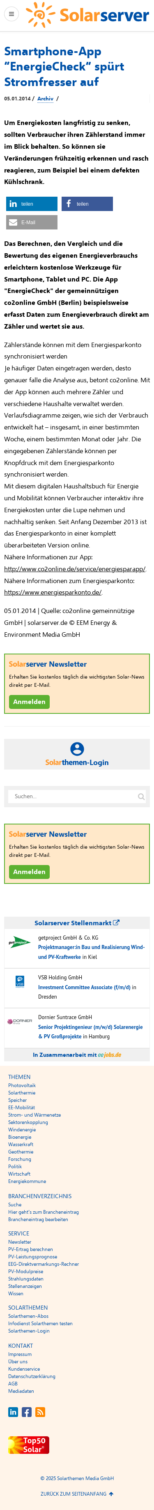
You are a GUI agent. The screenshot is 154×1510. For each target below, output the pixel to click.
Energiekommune (27, 1181)
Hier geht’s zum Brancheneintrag (43, 1212)
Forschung (19, 1159)
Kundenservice (24, 1369)
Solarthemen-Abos (28, 1316)
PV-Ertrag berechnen (30, 1249)
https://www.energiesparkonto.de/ (52, 592)
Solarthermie (21, 1093)
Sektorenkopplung (28, 1122)
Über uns (18, 1361)
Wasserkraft (20, 1144)
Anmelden (29, 701)
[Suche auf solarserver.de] (141, 796)
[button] (31, 204)
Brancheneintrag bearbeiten (38, 1219)
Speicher (17, 1100)
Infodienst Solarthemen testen (40, 1323)
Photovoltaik (22, 1085)
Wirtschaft (19, 1174)
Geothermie (20, 1152)
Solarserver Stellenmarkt (77, 923)
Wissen (15, 1293)
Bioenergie (19, 1137)
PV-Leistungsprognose (32, 1256)
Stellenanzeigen (25, 1286)
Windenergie (22, 1129)
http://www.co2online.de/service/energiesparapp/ (74, 569)
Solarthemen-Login (29, 1331)
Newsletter (19, 1242)
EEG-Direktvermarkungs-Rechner (43, 1264)
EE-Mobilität (21, 1107)
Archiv (45, 98)
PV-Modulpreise (25, 1271)
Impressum (20, 1354)
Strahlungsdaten (26, 1279)
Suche (14, 1204)
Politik (15, 1166)
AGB (13, 1384)
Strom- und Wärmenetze (34, 1115)
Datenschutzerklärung (31, 1376)
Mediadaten (21, 1391)
